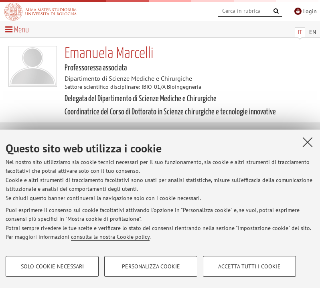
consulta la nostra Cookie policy (110, 236)
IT (300, 32)
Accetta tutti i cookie (249, 266)
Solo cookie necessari (52, 266)
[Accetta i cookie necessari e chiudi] (307, 142)
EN (312, 32)
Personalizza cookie (151, 266)
